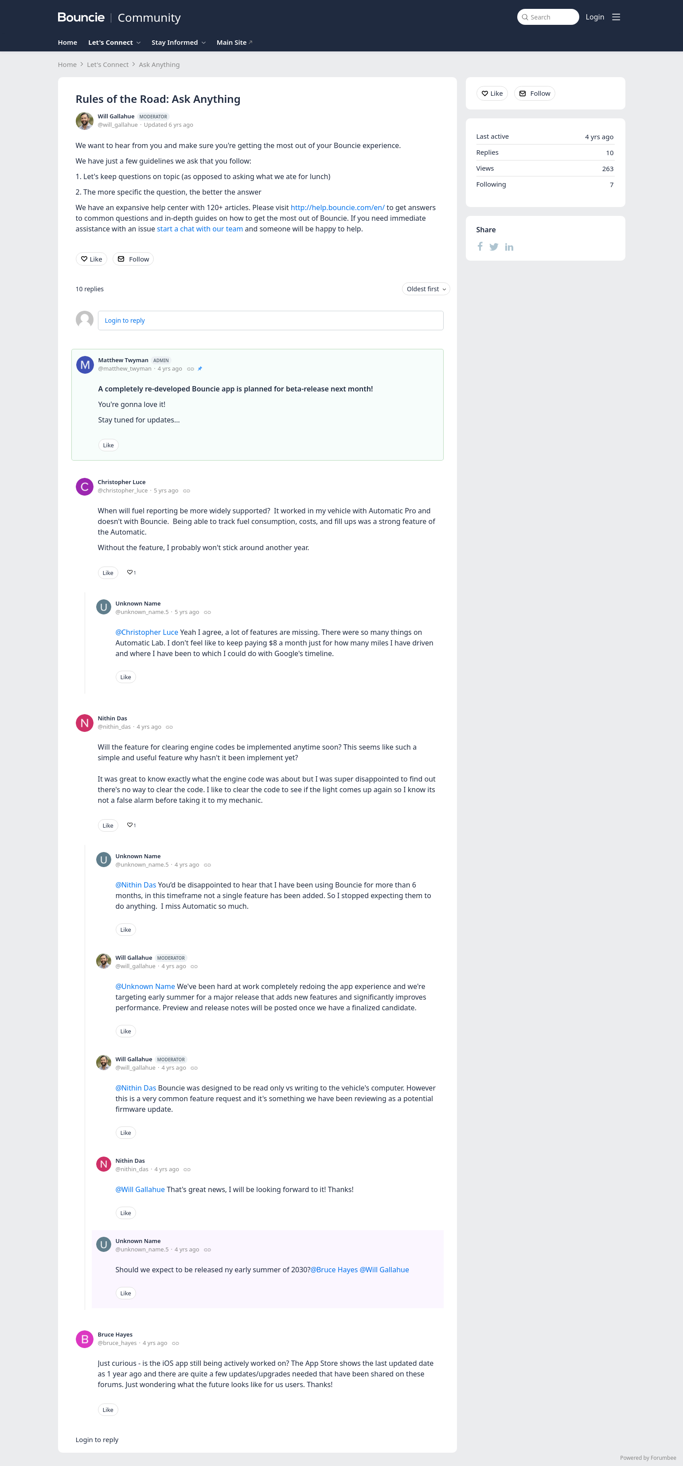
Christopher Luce (122, 482)
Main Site (235, 42)
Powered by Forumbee (648, 1458)
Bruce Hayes (115, 1334)
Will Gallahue (134, 116)
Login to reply (125, 320)
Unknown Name (138, 603)
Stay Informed (175, 42)
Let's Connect (110, 42)
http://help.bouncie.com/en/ (338, 207)
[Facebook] (480, 246)
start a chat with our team (200, 229)
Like (96, 258)
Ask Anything (159, 64)
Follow (139, 258)
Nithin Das (112, 718)
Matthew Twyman (135, 360)
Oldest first (423, 289)
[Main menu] (616, 17)
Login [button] (595, 17)
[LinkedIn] (509, 246)
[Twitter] (494, 246)
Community (149, 17)
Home (68, 42)
